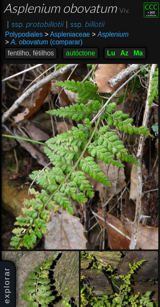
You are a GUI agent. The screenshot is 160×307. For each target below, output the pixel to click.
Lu (111, 53)
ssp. (37, 24)
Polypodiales (24, 34)
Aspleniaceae (67, 34)
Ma (138, 53)
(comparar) (44, 42)
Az (124, 53)
